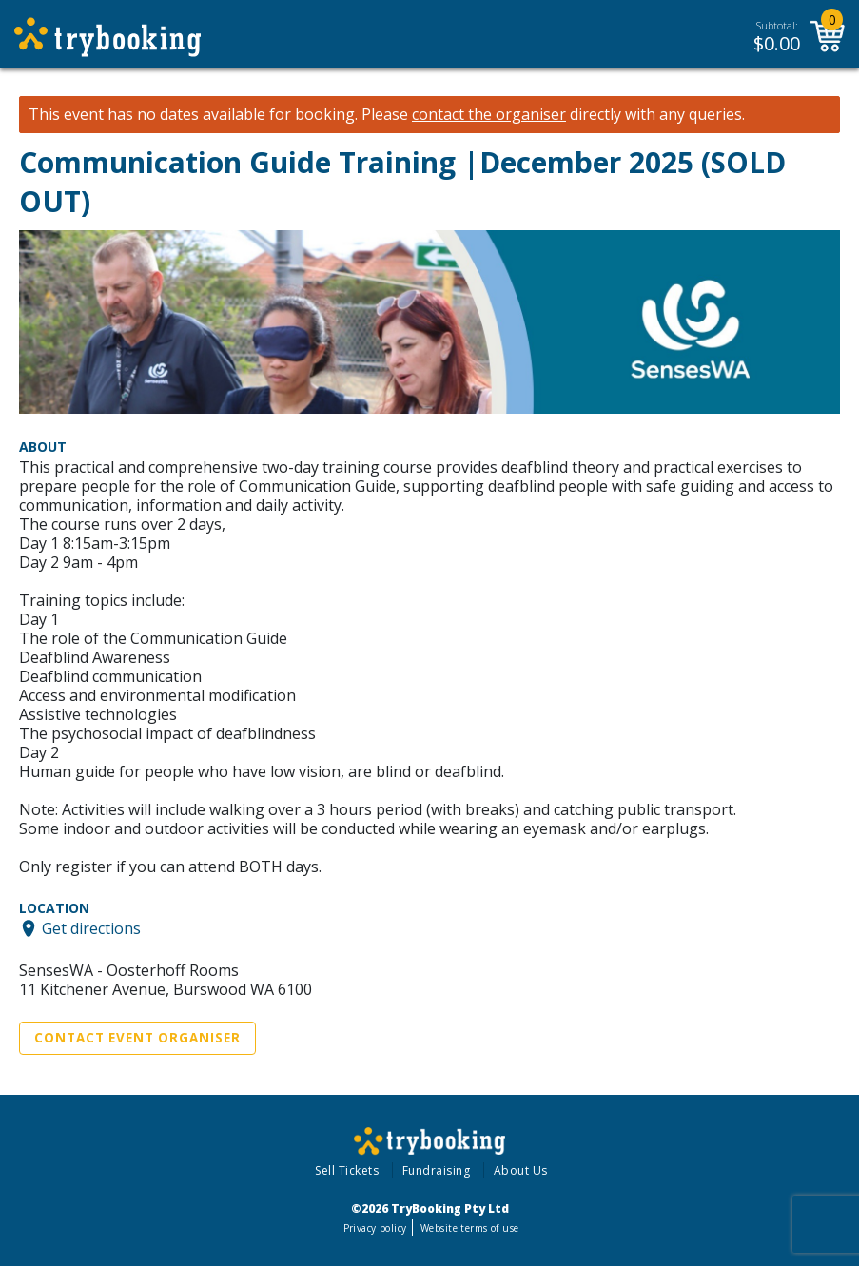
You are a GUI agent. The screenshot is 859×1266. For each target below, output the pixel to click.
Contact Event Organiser (137, 1037)
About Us (521, 1170)
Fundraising (436, 1170)
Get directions (91, 928)
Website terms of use (469, 1228)
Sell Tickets (347, 1170)
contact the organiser (489, 115)
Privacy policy (375, 1228)
